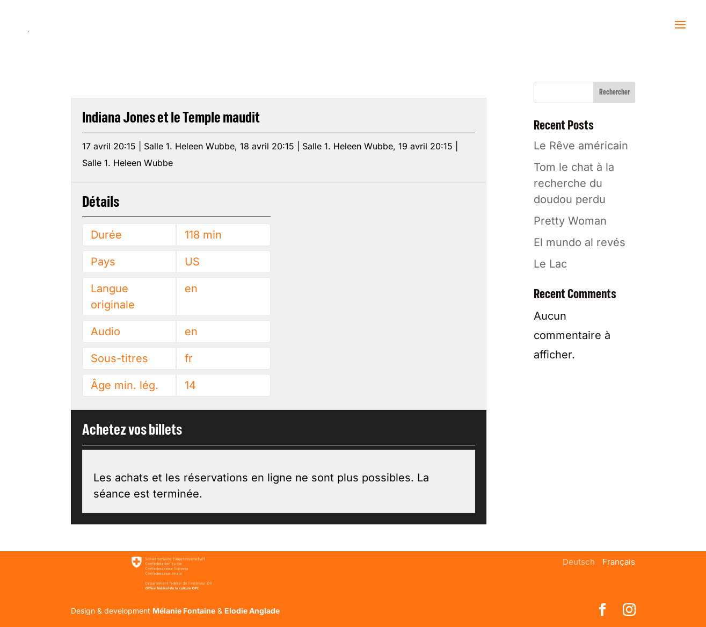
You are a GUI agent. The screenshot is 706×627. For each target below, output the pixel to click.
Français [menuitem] (618, 562)
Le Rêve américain (581, 145)
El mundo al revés (579, 242)
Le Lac (550, 263)
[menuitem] (579, 562)
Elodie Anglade (252, 610)
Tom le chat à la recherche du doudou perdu (574, 183)
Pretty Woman (570, 220)
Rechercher (614, 92)
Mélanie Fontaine (183, 610)
